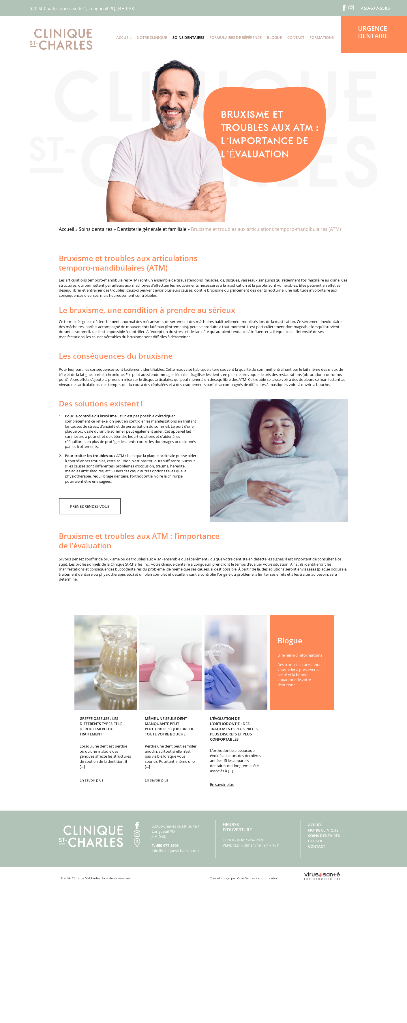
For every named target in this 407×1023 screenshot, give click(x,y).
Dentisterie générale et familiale (151, 229)
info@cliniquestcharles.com (175, 850)
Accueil (124, 37)
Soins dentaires (188, 37)
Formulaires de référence (235, 37)
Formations (322, 37)
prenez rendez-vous (89, 506)
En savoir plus (91, 780)
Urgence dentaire (373, 32)
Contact (295, 37)
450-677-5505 (375, 8)
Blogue (274, 37)
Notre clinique (152, 37)
